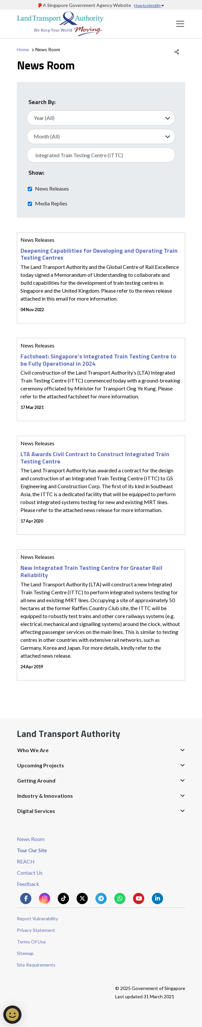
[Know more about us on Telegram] (101, 898)
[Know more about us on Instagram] (44, 898)
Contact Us (30, 872)
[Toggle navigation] (180, 24)
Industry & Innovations (45, 795)
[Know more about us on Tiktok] (63, 898)
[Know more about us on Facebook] (25, 898)
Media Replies (51, 203)
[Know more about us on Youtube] (138, 898)
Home (23, 49)
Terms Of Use (31, 941)
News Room (31, 839)
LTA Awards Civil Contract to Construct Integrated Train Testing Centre (94, 458)
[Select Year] (101, 118)
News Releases (52, 188)
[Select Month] (101, 136)
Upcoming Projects (40, 765)
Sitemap (25, 953)
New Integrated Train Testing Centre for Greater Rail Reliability (91, 571)
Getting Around (36, 780)
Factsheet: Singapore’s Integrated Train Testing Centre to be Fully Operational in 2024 (98, 360)
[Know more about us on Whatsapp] (119, 898)
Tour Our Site (32, 850)
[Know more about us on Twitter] (82, 898)
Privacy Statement (36, 930)
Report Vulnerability (37, 918)
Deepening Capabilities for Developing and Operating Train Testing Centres (99, 254)
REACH (26, 861)
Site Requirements (36, 965)
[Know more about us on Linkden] (157, 898)
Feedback (28, 884)
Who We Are (33, 750)
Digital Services (36, 811)
